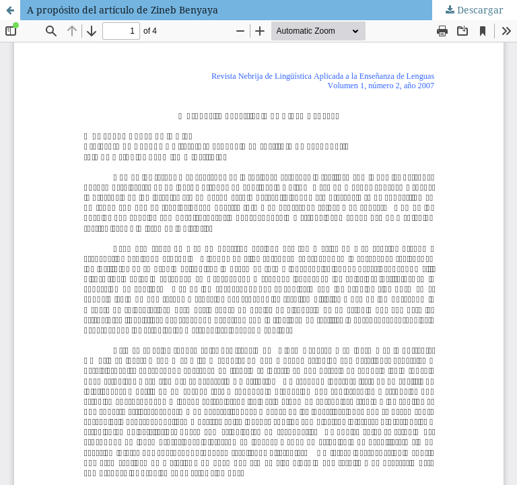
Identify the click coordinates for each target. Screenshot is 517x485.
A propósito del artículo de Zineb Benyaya (122, 9)
